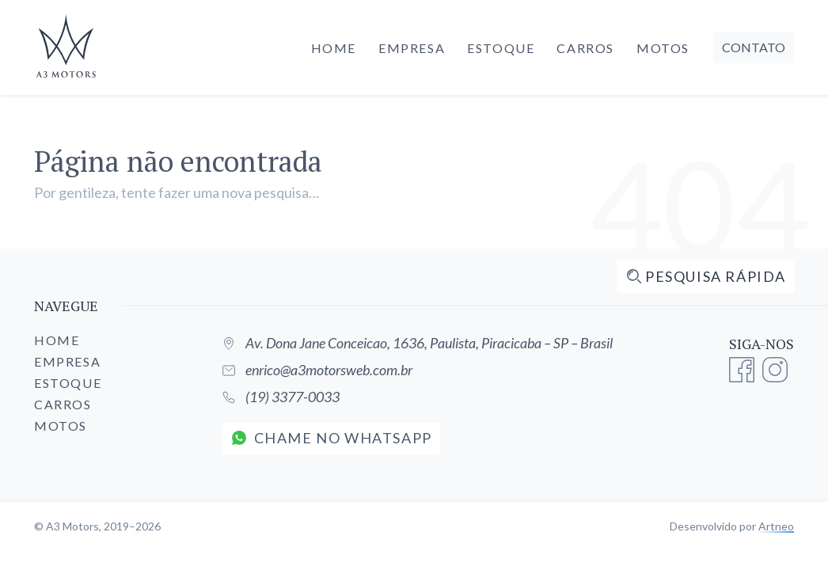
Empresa (411, 47)
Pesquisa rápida (706, 276)
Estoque (500, 47)
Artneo (776, 526)
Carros (585, 47)
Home (333, 47)
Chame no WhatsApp (332, 437)
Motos (662, 47)
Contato (753, 47)
